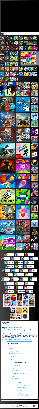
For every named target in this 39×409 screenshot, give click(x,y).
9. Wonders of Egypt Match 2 (23, 395)
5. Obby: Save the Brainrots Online (24, 388)
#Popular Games (16, 327)
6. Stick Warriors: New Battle (17, 371)
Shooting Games (11, 339)
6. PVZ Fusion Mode (21, 390)
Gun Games (15, 339)
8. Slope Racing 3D (11, 356)
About (12, 406)
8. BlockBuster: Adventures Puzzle (19, 375)
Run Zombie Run (9, 323)
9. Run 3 (14, 376)
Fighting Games (24, 339)
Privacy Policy (16, 406)
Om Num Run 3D (24, 335)
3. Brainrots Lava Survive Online (23, 385)
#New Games (6, 327)
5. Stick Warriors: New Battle (13, 351)
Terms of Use (22, 406)
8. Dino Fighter (20, 393)
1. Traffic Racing (20, 382)
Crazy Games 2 (4, 323)
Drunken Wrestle (19, 335)
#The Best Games (11, 327)
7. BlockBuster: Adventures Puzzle (14, 354)
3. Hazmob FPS (10, 348)
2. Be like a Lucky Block (22, 384)
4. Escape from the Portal (22, 387)
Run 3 (15, 335)
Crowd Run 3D (29, 335)
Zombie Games (6, 339)
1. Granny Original (11, 345)
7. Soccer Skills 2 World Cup (22, 392)
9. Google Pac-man (11, 358)
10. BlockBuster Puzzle (16, 378)
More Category (29, 339)
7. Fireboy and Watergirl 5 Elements (19, 373)
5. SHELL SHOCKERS (16, 370)
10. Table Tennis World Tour (13, 359)
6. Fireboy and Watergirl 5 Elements (15, 353)
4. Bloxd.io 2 (10, 350)
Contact (26, 406)
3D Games (19, 339)
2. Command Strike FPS (12, 346)
